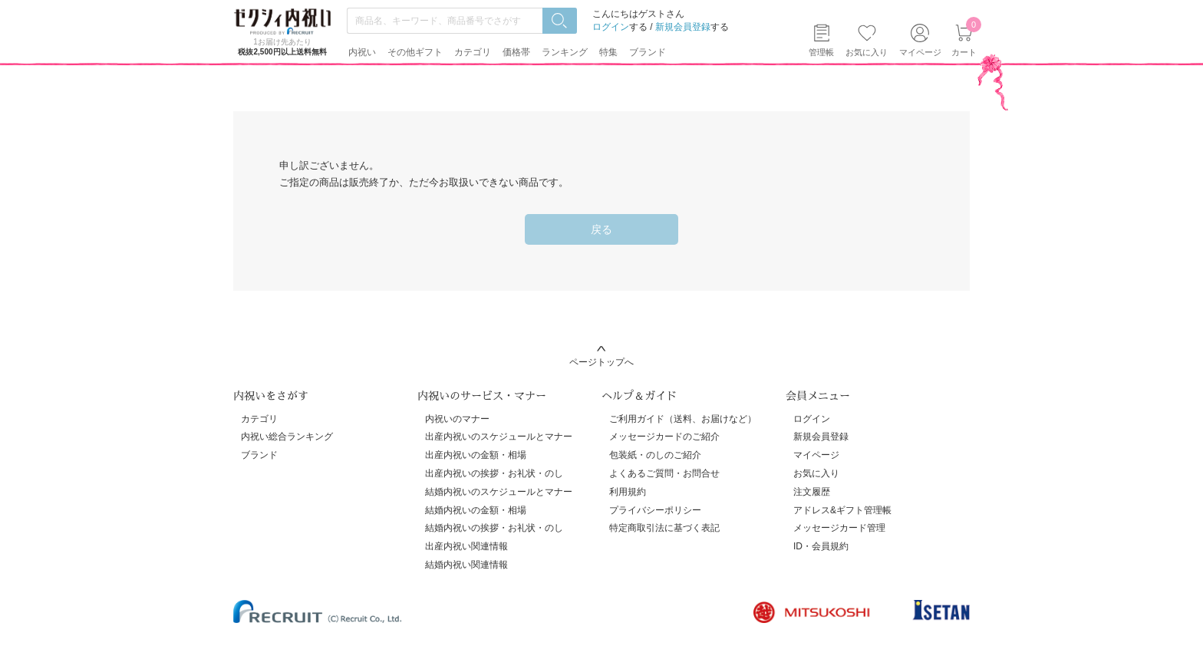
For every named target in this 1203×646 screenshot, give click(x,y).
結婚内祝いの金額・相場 (475, 510)
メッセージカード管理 (839, 527)
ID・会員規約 (821, 546)
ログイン (610, 26)
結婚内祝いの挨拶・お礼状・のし (494, 527)
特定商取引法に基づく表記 (664, 527)
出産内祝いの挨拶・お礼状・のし (494, 473)
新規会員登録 (682, 26)
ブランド (259, 455)
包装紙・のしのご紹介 (655, 455)
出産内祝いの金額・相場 (475, 455)
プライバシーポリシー (655, 510)
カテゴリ (259, 419)
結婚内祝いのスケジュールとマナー (498, 491)
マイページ (816, 455)
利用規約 (627, 491)
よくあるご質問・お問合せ (664, 473)
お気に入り (866, 52)
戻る (601, 229)
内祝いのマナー (457, 419)
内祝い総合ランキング (287, 436)
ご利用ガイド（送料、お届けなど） (682, 419)
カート (964, 40)
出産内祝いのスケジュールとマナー (498, 436)
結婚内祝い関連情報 (466, 564)
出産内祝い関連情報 (466, 546)
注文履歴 (811, 491)
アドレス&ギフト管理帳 (842, 510)
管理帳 (821, 52)
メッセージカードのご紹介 (664, 436)
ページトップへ (601, 362)
